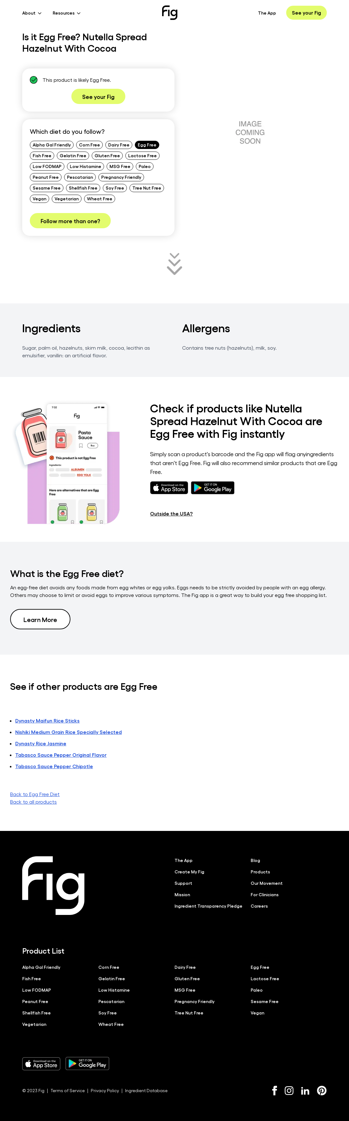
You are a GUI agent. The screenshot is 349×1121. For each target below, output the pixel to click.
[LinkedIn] (305, 1091)
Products (260, 871)
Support (183, 882)
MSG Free (119, 166)
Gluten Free (107, 155)
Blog (255, 860)
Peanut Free (46, 176)
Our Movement (267, 882)
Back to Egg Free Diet (35, 794)
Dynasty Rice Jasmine (40, 743)
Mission (182, 894)
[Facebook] (274, 1090)
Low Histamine (85, 166)
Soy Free (115, 187)
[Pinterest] (322, 1090)
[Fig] (169, 12)
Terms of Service (67, 1090)
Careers (259, 905)
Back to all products (33, 802)
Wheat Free (99, 198)
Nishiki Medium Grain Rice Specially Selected (68, 732)
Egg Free (147, 144)
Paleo (145, 166)
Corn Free (89, 144)
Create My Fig (189, 871)
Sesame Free (47, 187)
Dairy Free (118, 144)
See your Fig (306, 13)
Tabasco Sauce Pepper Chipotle (54, 766)
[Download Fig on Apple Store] (41, 1063)
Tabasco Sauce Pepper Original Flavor (61, 755)
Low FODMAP (47, 166)
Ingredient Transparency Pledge (208, 905)
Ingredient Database (146, 1090)
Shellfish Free (83, 187)
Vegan (39, 198)
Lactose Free (142, 155)
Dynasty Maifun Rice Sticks (47, 720)
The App (267, 12)
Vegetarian (67, 198)
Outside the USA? (171, 513)
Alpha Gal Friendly (52, 144)
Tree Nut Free (146, 187)
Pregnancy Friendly (121, 176)
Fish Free (42, 155)
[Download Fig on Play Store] (87, 1063)
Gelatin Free (73, 155)
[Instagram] (289, 1090)
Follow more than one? (70, 220)
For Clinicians (265, 894)
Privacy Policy (105, 1090)
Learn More (40, 619)
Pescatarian (80, 176)
